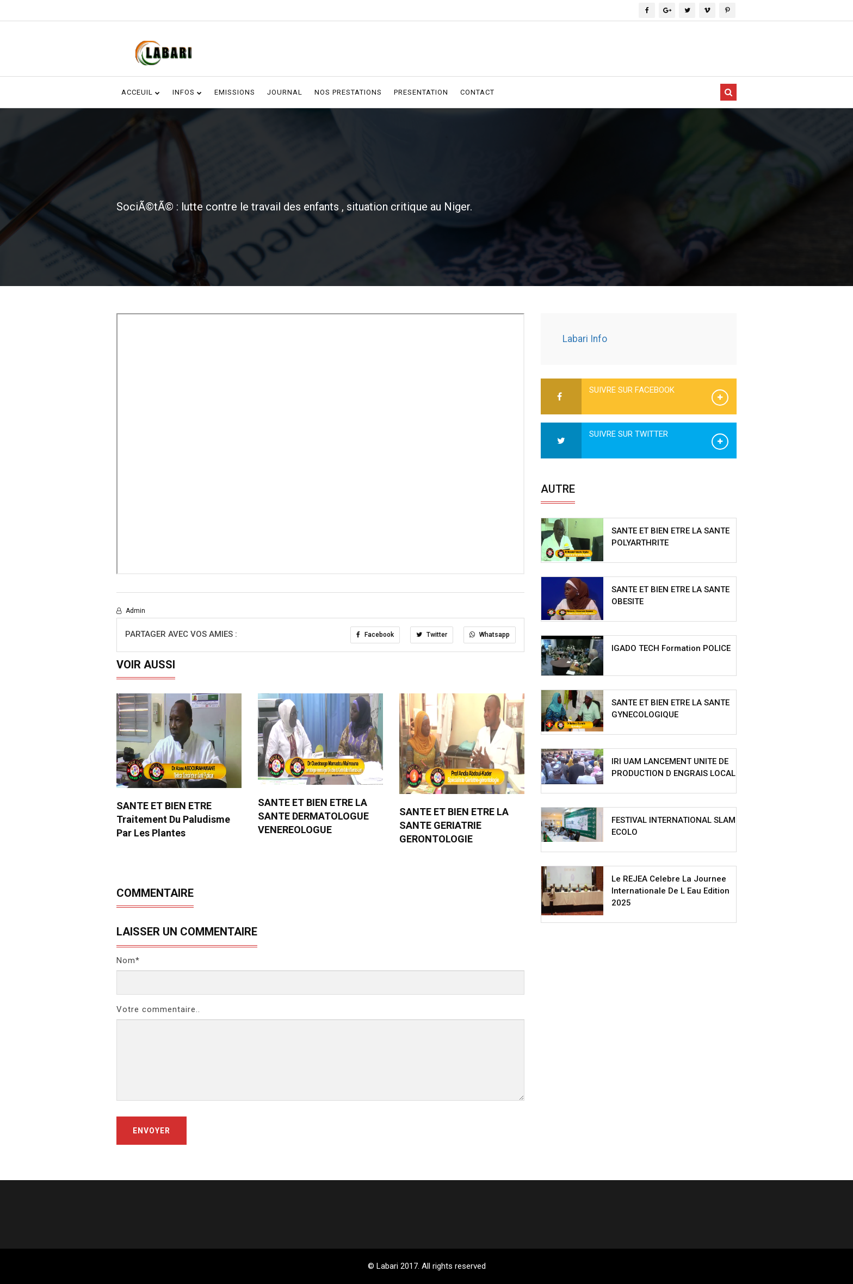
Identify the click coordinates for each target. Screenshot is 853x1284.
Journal (284, 92)
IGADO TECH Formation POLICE (671, 648)
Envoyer (151, 1130)
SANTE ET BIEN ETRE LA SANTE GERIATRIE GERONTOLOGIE (454, 825)
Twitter (431, 634)
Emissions (234, 92)
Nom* (128, 960)
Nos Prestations (348, 92)
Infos (187, 92)
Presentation (421, 92)
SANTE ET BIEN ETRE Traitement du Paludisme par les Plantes (173, 819)
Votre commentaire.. (158, 1009)
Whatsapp (489, 634)
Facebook (375, 634)
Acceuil (140, 92)
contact (477, 92)
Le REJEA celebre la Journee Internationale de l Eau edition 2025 (670, 891)
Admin (130, 611)
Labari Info (585, 338)
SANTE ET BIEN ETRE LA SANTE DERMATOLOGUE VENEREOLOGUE (313, 816)
